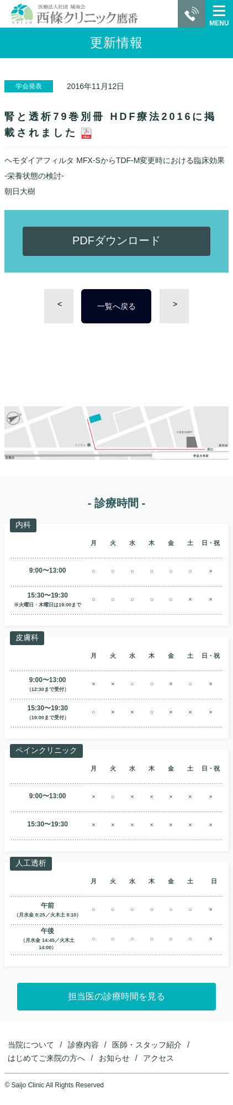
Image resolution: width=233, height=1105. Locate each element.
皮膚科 (27, 637)
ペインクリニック (46, 750)
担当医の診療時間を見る (116, 996)
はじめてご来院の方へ (46, 1058)
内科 (23, 524)
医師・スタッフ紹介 (147, 1044)
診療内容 (83, 1044)
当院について (31, 1044)
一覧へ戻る (116, 306)
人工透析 (30, 862)
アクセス (158, 1058)
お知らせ (114, 1058)
